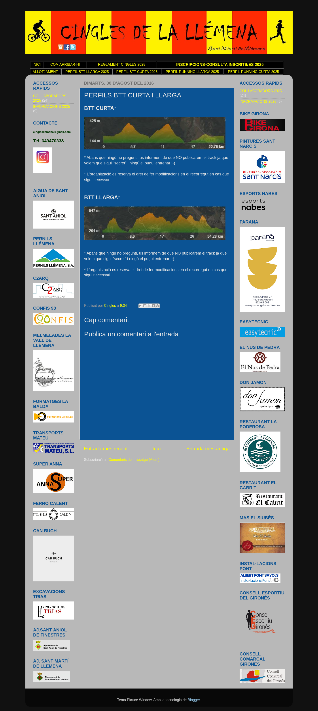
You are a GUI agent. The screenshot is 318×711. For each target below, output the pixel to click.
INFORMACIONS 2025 (51, 106)
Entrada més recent (106, 448)
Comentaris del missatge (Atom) (133, 460)
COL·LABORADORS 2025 (261, 91)
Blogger (194, 700)
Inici (156, 448)
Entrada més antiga (208, 448)
